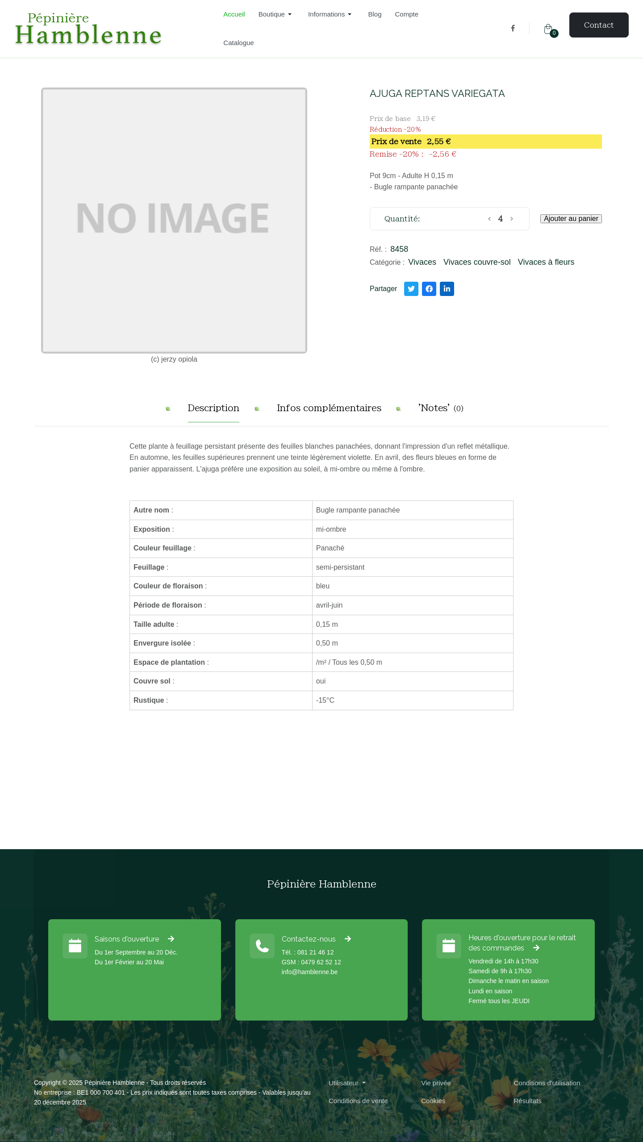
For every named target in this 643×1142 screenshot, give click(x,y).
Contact (599, 25)
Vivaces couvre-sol (477, 262)
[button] (276, 14)
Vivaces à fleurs (546, 262)
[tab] (213, 411)
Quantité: (402, 219)
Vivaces (422, 262)
